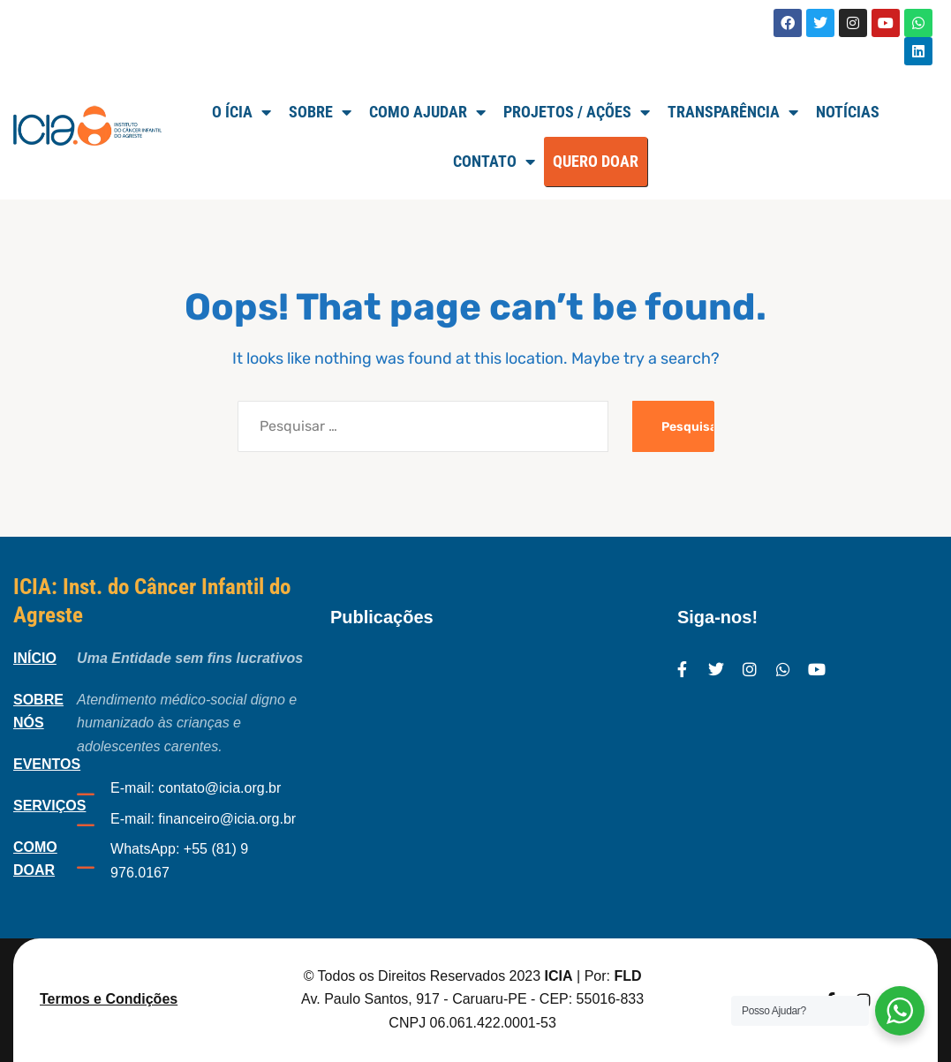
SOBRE (320, 112)
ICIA (559, 975)
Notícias (847, 111)
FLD (627, 975)
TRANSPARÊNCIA (733, 112)
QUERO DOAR (595, 161)
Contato (494, 161)
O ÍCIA (241, 112)
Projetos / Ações (576, 112)
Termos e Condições (108, 998)
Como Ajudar (427, 112)
